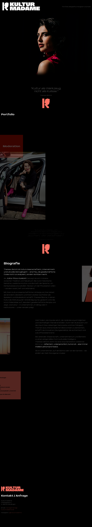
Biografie (72, 6)
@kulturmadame (15, 512)
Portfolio (65, 6)
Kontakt (88, 6)
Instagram (80, 6)
